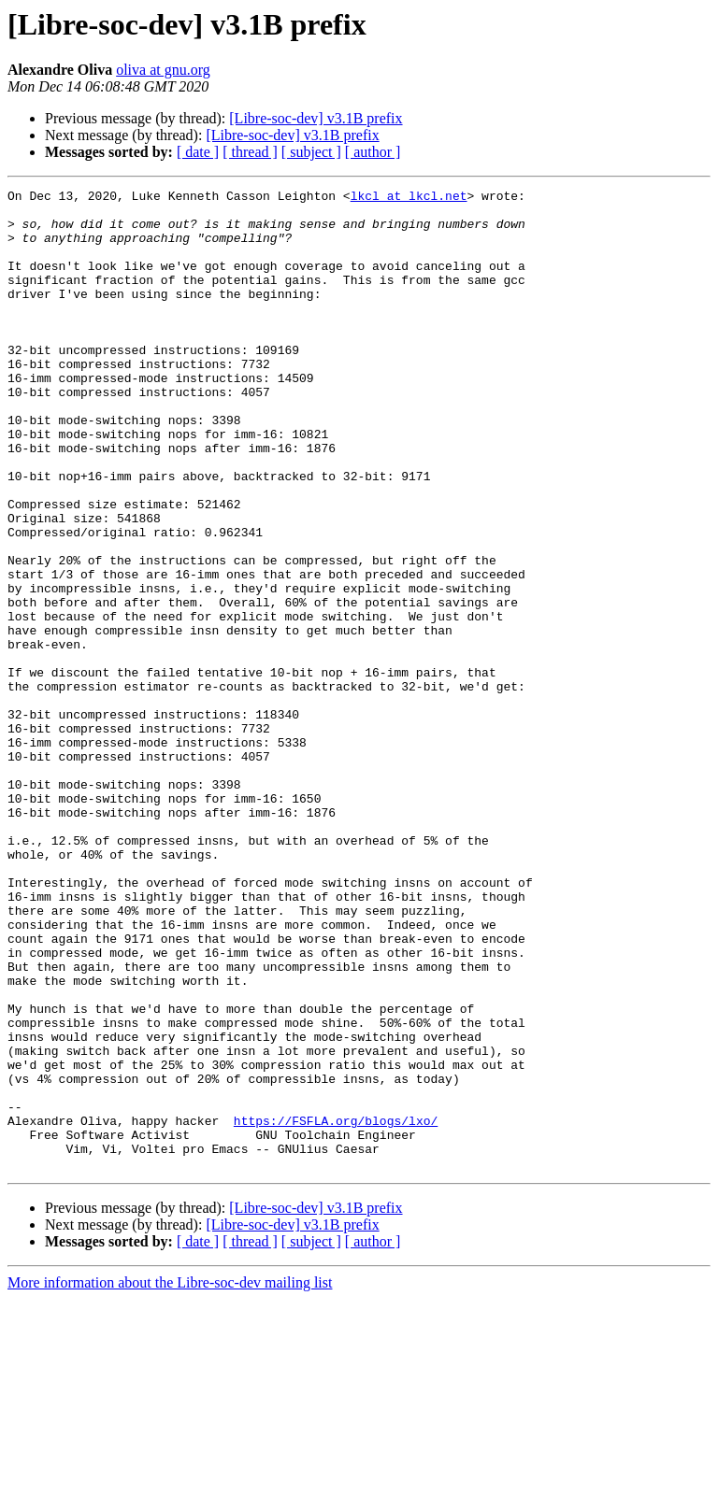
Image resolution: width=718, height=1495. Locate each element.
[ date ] (198, 152)
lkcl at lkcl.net (409, 198)
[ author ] (373, 152)
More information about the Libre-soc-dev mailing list (169, 1479)
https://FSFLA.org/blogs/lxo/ (336, 1308)
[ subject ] (311, 152)
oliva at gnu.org (163, 70)
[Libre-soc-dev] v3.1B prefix (315, 118)
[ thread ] (250, 152)
